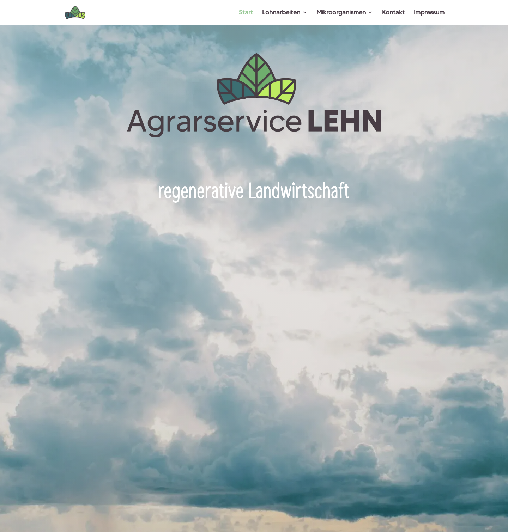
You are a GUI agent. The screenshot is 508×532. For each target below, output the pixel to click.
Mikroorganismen (341, 13)
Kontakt (393, 13)
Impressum (429, 13)
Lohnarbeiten (281, 13)
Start (246, 13)
